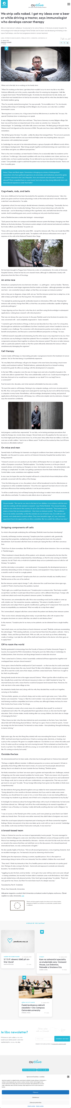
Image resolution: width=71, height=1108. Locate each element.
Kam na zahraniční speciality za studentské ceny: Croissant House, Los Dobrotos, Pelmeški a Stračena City (52, 963)
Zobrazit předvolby (35, 1102)
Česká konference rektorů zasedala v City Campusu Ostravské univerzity (33, 1008)
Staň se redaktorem (29, 1069)
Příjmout (35, 1092)
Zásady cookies (31, 1106)
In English (9, 42)
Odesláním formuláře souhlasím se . (51, 1044)
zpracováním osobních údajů (59, 1044)
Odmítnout (35, 1097)
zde (22, 896)
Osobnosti (3, 42)
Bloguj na (43, 1069)
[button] (68, 1077)
